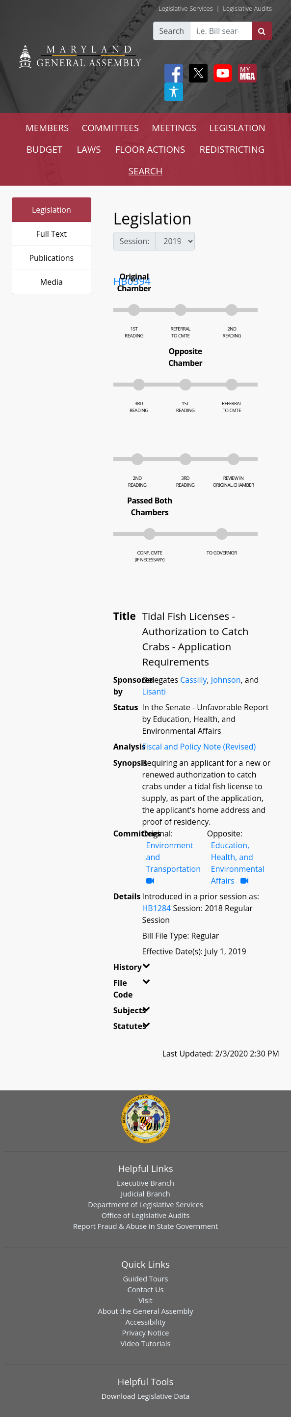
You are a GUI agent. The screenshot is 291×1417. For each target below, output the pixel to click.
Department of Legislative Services (145, 1204)
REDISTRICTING (232, 149)
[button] (142, 969)
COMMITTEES (110, 127)
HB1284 (156, 908)
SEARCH (145, 171)
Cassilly (193, 679)
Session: (135, 241)
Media (51, 282)
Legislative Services (186, 8)
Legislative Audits (247, 8)
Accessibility (146, 1322)
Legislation (51, 209)
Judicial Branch (145, 1193)
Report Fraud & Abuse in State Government (145, 1226)
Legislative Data (163, 1396)
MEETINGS (174, 127)
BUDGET (44, 149)
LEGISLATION (237, 127)
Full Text (51, 233)
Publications (51, 257)
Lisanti (154, 691)
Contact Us (145, 1289)
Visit (145, 1300)
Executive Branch (145, 1183)
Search (172, 31)
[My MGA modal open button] (245, 73)
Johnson (226, 679)
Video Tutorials (146, 1343)
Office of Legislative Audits (145, 1215)
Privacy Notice (145, 1332)
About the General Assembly (145, 1311)
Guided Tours (145, 1278)
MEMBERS (47, 127)
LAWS (89, 149)
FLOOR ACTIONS (150, 149)
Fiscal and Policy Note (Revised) (199, 746)
